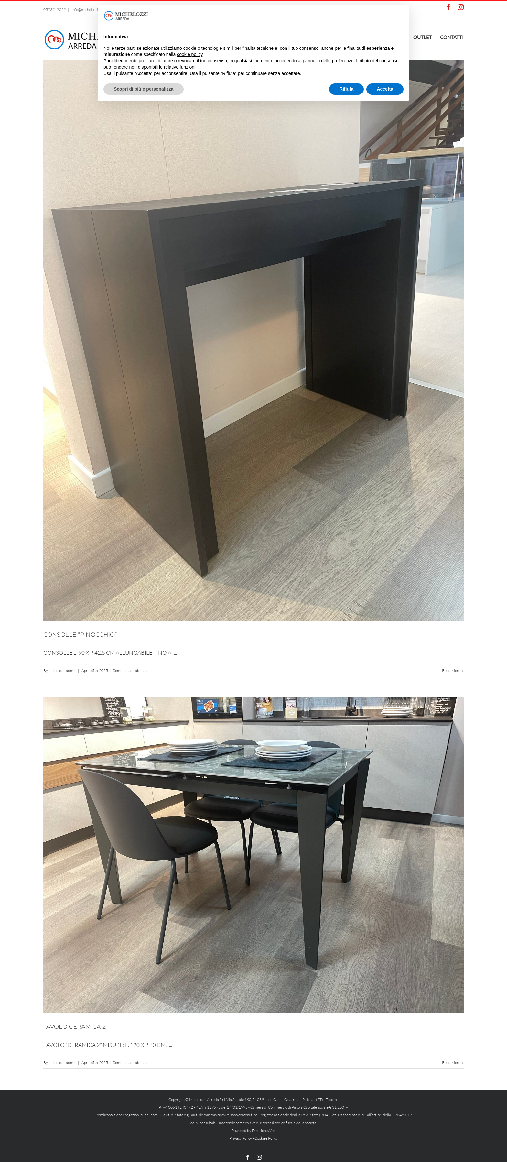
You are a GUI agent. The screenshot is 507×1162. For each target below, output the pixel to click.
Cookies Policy (266, 1138)
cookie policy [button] (189, 54)
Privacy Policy (240, 1138)
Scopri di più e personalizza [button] (143, 89)
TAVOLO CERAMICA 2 (74, 1026)
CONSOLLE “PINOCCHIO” (80, 634)
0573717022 (54, 9)
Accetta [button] (385, 89)
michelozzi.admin (62, 670)
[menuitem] (426, 36)
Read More (451, 670)
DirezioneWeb (264, 1130)
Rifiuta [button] (347, 89)
